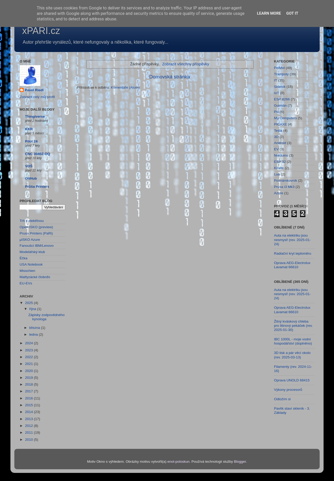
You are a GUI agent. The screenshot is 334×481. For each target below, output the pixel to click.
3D (276, 137)
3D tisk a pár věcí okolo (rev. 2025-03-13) (292, 355)
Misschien (27, 271)
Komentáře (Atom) (125, 87)
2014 (29, 412)
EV (276, 149)
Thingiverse (35, 116)
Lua (277, 174)
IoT (276, 93)
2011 (29, 432)
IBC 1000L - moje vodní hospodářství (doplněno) (293, 341)
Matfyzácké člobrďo (35, 277)
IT (275, 80)
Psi (276, 112)
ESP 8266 (282, 99)
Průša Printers (37, 186)
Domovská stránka (169, 76)
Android (280, 143)
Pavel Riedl (34, 90)
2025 (29, 303)
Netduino (281, 155)
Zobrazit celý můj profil (37, 97)
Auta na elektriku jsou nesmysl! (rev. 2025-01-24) (292, 239)
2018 (29, 384)
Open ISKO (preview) (36, 227)
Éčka (23, 258)
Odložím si (282, 399)
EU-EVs (26, 283)
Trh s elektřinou (32, 221)
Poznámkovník (285, 180)
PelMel (279, 68)
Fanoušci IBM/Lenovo (37, 246)
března (35, 328)
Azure (278, 193)
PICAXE (280, 124)
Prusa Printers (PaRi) (36, 233)
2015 (29, 405)
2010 (29, 440)
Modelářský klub (32, 252)
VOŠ (29, 166)
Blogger (240, 461)
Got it (292, 13)
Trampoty (281, 74)
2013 (29, 419)
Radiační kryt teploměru (292, 253)
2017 (29, 391)
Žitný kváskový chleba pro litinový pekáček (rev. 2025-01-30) (293, 325)
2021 (29, 364)
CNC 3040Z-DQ (37, 154)
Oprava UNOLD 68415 (292, 380)
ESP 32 (280, 162)
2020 (29, 371)
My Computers (285, 118)
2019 (29, 378)
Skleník (279, 87)
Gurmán (280, 105)
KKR (29, 129)
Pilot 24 (31, 141)
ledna (34, 334)
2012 (29, 426)
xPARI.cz (41, 30)
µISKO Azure (30, 240)
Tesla (278, 131)
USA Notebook (31, 264)
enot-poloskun (178, 461)
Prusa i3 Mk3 (284, 187)
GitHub (31, 178)
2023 (29, 350)
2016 (29, 398)
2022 (29, 357)
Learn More (269, 13)
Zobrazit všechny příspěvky (185, 64)
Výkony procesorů (288, 390)
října (33, 309)
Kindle (279, 168)
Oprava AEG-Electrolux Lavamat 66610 (292, 265)
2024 (29, 343)
